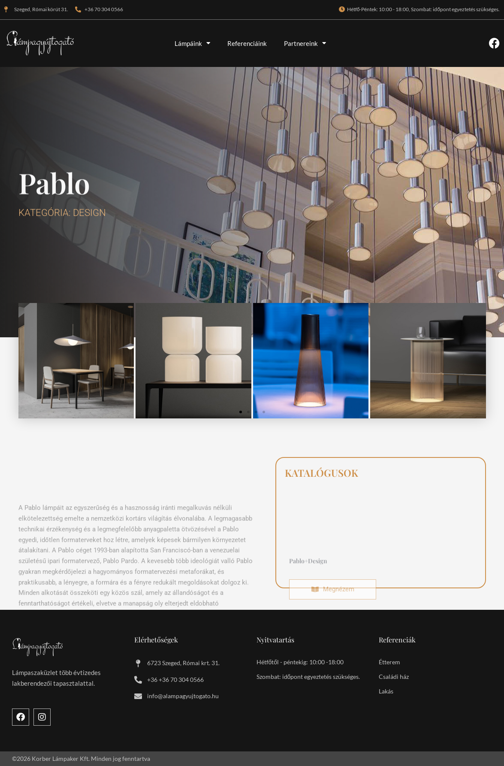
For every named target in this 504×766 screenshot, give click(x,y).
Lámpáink (192, 43)
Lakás (386, 691)
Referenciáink (247, 43)
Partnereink (305, 43)
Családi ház (394, 676)
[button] (240, 412)
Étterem (389, 662)
